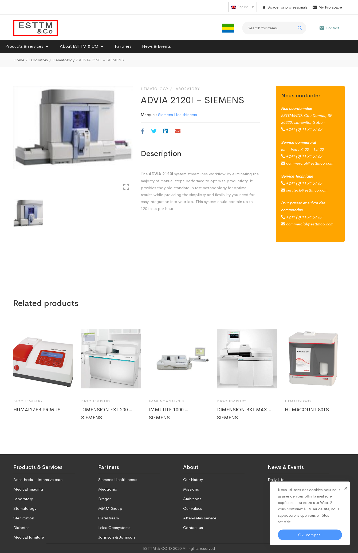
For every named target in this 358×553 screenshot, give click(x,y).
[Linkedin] (165, 131)
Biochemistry (28, 401)
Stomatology (24, 508)
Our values (192, 508)
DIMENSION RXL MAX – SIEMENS (244, 414)
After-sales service (199, 517)
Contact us (193, 527)
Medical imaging (28, 489)
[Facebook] (142, 131)
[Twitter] (153, 131)
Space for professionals (287, 7)
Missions (191, 489)
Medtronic (107, 489)
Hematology (63, 59)
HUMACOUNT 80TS (307, 410)
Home (18, 59)
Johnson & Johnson (116, 537)
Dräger (104, 498)
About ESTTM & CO (82, 46)
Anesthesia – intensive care (37, 479)
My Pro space (330, 7)
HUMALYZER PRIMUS (37, 410)
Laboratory (38, 59)
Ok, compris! (310, 534)
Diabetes (21, 527)
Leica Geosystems (114, 527)
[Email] (177, 131)
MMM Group (110, 508)
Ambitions (192, 498)
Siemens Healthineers (177, 114)
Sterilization (23, 517)
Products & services (27, 46)
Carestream (108, 517)
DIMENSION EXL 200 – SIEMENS (106, 414)
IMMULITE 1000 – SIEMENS (168, 414)
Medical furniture (28, 537)
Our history (193, 479)
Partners (123, 46)
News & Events (156, 46)
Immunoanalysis (166, 401)
